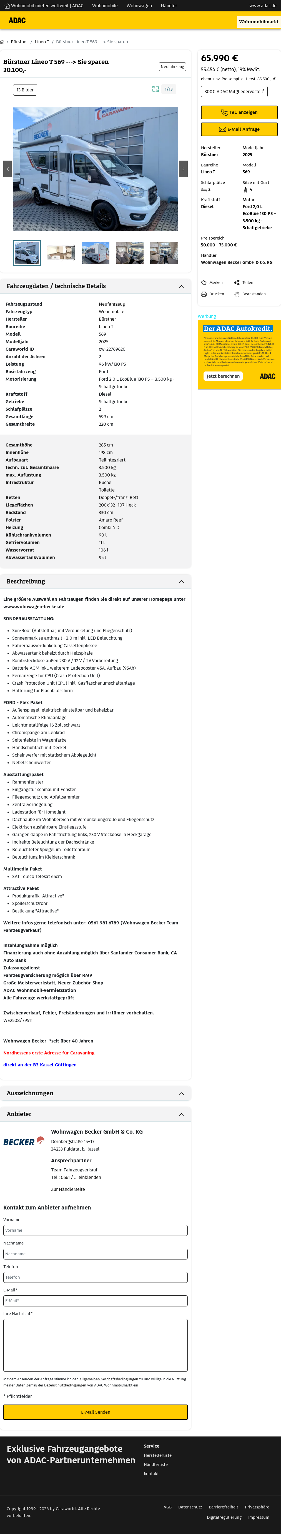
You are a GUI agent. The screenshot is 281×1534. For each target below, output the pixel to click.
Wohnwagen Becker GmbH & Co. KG (236, 262)
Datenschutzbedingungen (65, 1385)
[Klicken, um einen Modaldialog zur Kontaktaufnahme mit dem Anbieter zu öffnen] (239, 129)
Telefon (10, 1266)
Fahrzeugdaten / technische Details (56, 286)
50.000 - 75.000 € (219, 245)
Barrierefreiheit (223, 1507)
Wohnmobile (111, 312)
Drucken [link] (216, 293)
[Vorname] (95, 1230)
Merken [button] (216, 282)
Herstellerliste (158, 1455)
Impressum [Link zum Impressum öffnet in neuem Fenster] (258, 1517)
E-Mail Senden (95, 1412)
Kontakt (151, 1473)
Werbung (207, 316)
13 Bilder (25, 90)
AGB (168, 1507)
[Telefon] (95, 1277)
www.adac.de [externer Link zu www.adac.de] (263, 6)
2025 (103, 342)
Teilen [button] (247, 282)
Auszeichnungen (30, 1093)
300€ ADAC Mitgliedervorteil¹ (234, 91)
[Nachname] (95, 1254)
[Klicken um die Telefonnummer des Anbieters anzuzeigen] (239, 112)
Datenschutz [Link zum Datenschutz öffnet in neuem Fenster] (190, 1507)
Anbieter (19, 1114)
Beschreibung (26, 581)
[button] (7, 169)
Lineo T (106, 327)
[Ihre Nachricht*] (95, 1345)
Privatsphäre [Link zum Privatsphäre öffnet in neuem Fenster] (257, 1507)
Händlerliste (156, 1464)
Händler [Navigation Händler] (169, 6)
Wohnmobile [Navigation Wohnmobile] (105, 6)
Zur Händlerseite (68, 1189)
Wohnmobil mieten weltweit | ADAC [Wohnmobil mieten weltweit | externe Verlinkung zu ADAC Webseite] (43, 6)
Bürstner (107, 319)
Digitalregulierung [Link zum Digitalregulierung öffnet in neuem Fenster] (224, 1517)
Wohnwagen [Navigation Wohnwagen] (139, 6)
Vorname (11, 1220)
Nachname (13, 1243)
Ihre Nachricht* (17, 1313)
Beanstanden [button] (254, 293)
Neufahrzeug (112, 304)
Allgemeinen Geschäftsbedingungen (108, 1379)
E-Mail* (10, 1290)
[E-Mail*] (95, 1300)
